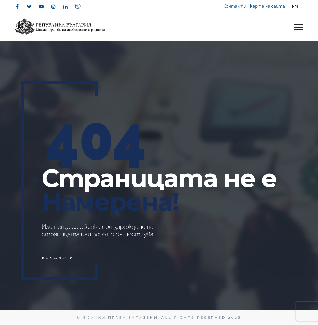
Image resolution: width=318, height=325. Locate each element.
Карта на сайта (267, 6)
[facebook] (17, 6)
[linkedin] (65, 6)
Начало (58, 258)
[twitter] (29, 6)
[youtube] (41, 6)
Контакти (234, 6)
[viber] (78, 6)
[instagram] (53, 6)
